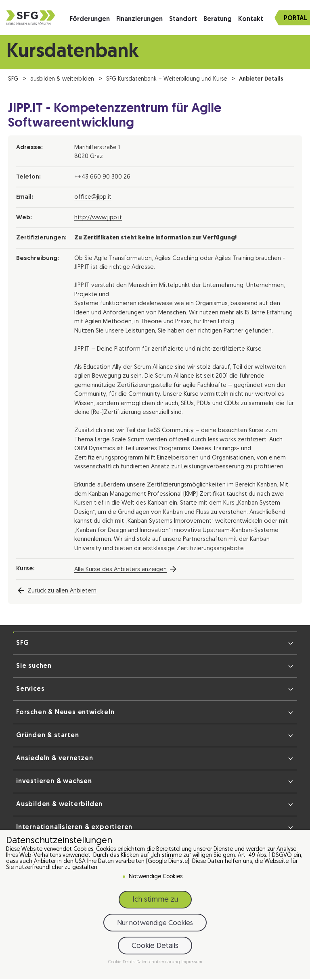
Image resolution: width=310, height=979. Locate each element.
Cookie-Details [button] (122, 963)
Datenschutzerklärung (158, 963)
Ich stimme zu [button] (155, 901)
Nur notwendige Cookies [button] (155, 924)
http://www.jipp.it (98, 218)
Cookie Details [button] (155, 947)
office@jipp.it (92, 197)
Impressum (191, 963)
